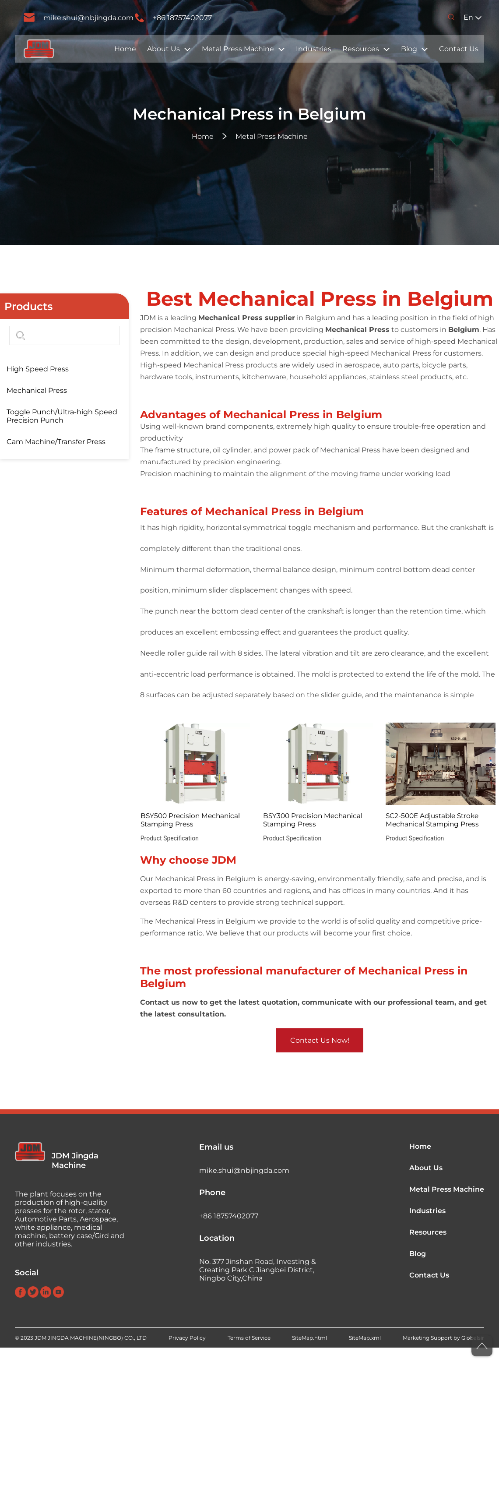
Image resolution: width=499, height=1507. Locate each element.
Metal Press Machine (238, 49)
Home (125, 49)
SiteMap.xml (365, 1337)
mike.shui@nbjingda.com (88, 18)
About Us (163, 49)
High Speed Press (38, 369)
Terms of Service (249, 1337)
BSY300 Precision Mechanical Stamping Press (312, 820)
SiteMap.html (309, 1337)
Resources (360, 49)
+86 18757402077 (182, 18)
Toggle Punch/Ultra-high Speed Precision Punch (62, 416)
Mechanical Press (37, 390)
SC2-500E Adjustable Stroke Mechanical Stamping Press (432, 820)
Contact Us (458, 49)
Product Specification (170, 838)
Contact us (160, 1002)
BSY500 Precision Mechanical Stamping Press (190, 820)
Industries (313, 49)
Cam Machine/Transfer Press (56, 442)
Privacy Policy (187, 1337)
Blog (409, 49)
